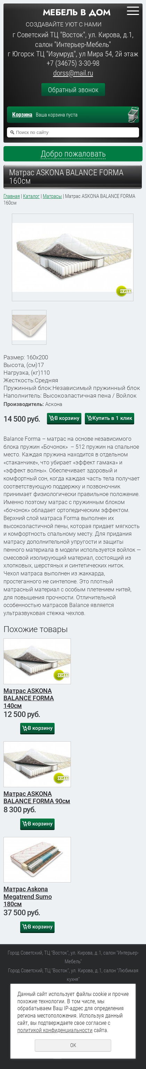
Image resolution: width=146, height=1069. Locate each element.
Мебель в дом (77, 12)
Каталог (31, 196)
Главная (11, 196)
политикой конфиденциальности (54, 1030)
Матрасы (52, 196)
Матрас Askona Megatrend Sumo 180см (27, 896)
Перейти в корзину (136, 115)
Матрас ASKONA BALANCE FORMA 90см (36, 797)
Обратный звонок (73, 90)
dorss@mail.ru (73, 73)
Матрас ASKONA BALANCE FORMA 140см (28, 698)
